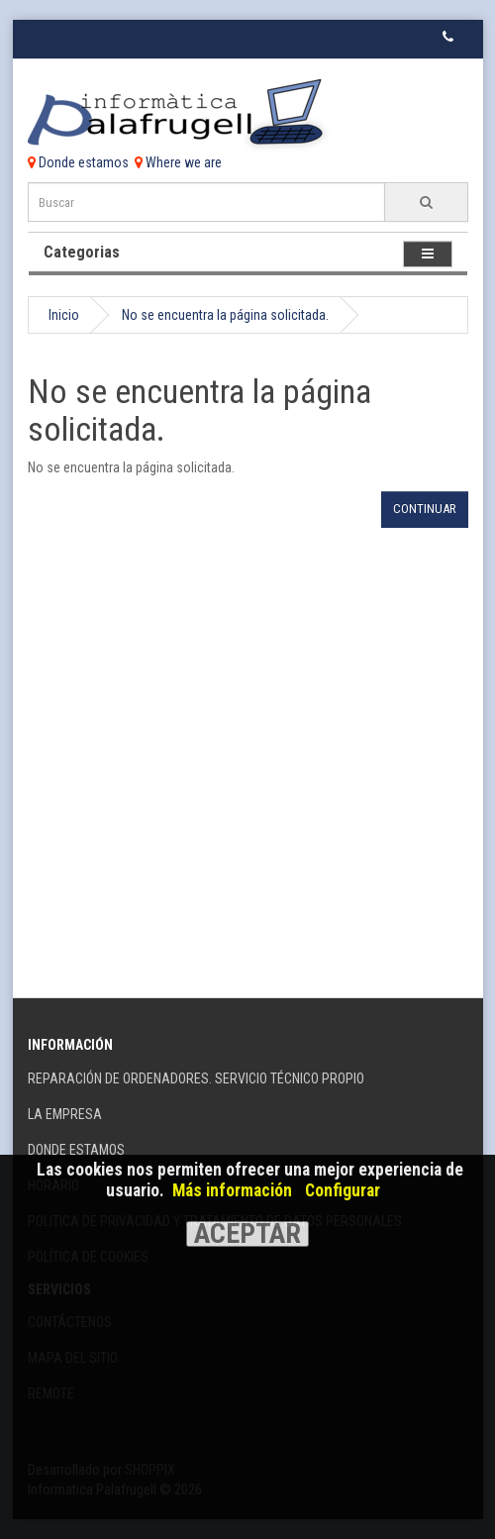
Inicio (64, 315)
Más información (232, 1190)
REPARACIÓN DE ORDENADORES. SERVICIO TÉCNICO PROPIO (196, 1078)
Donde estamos (78, 162)
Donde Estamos (76, 1150)
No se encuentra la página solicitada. (225, 315)
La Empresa (65, 1114)
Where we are (178, 162)
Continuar (424, 508)
